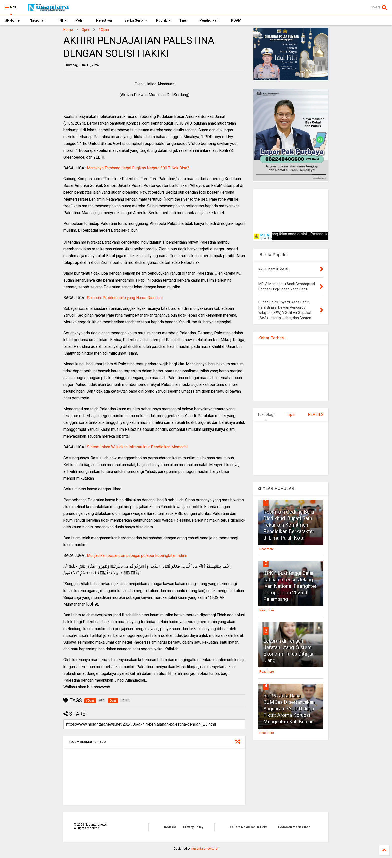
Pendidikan (209, 20)
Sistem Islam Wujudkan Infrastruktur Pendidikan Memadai (137, 447)
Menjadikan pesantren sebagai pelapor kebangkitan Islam (137, 555)
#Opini (103, 30)
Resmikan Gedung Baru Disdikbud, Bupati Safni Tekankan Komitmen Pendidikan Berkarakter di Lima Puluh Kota (289, 525)
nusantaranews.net (205, 848)
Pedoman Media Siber (294, 827)
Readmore (267, 549)
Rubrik (163, 20)
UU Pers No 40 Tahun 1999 (248, 827)
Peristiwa (104, 20)
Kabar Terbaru (272, 338)
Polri (80, 20)
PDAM (236, 20)
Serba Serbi (136, 20)
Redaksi (170, 827)
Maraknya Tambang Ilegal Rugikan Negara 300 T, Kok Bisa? (138, 168)
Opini (86, 30)
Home (12, 20)
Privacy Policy (193, 827)
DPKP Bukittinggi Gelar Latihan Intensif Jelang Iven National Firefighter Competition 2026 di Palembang (290, 586)
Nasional (37, 20)
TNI (62, 20)
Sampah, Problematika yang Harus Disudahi (125, 297)
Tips (183, 20)
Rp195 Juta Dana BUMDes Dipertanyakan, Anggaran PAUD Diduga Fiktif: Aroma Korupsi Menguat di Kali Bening (290, 709)
